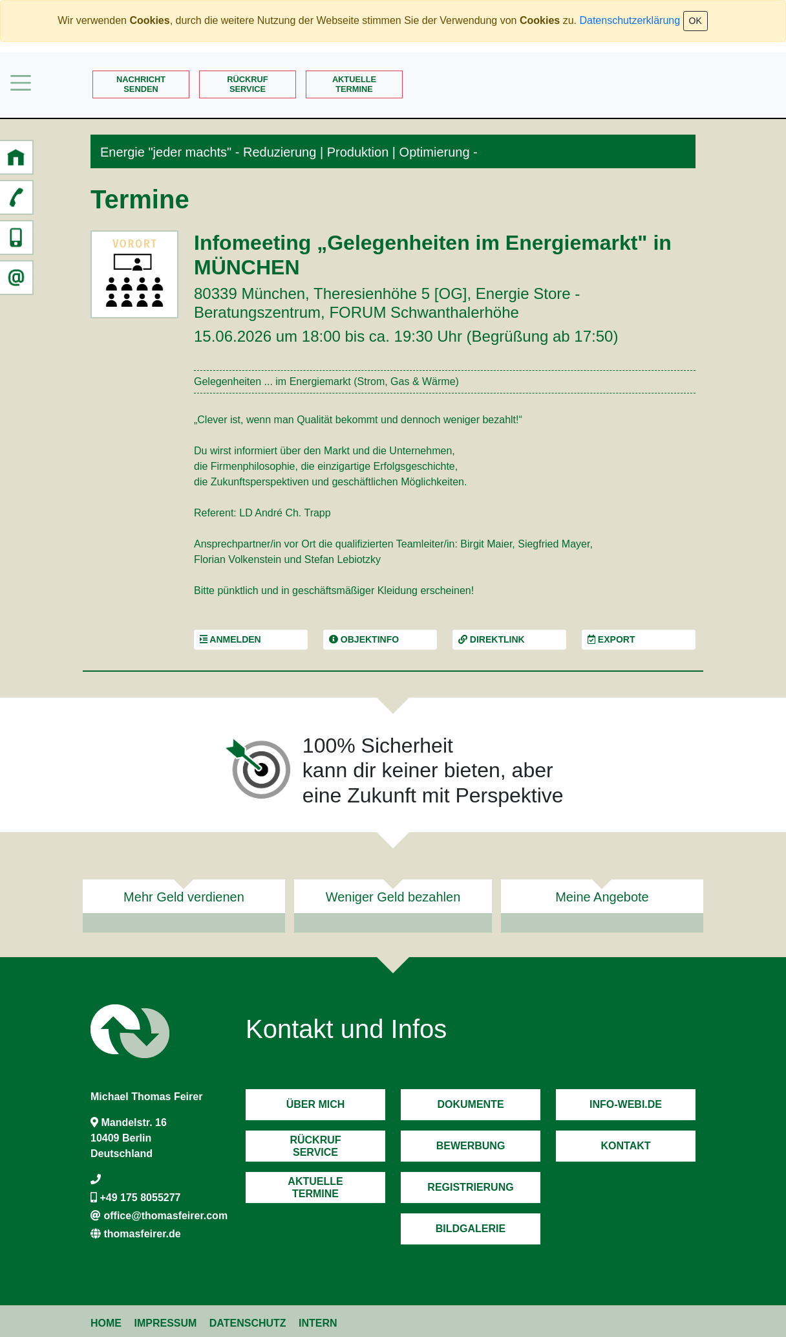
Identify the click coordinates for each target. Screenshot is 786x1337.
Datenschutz (247, 1323)
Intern (318, 1323)
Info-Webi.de (626, 1104)
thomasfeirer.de (141, 1233)
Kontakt (625, 1145)
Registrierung (470, 1187)
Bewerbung (470, 1145)
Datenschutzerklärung (629, 20)
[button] (16, 157)
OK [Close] (695, 21)
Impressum (165, 1323)
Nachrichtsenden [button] (140, 84)
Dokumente (470, 1104)
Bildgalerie (470, 1228)
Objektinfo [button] (364, 639)
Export (611, 639)
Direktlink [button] (491, 639)
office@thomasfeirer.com (165, 1215)
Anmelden (230, 639)
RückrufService (247, 84)
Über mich (315, 1104)
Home (106, 1323)
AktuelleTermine (354, 84)
